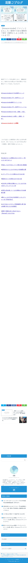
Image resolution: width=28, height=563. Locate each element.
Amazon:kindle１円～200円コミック (13, 97)
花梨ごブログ (14, 2)
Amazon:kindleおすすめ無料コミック (13, 93)
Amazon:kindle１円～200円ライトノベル (14, 107)
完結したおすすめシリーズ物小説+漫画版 (14, 165)
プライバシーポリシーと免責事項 (13, 559)
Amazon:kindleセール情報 (10, 123)
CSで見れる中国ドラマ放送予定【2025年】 (14, 514)
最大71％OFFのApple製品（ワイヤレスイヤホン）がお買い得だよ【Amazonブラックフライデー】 (15, 527)
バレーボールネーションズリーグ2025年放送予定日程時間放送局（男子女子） (14, 501)
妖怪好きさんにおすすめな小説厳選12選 (14, 169)
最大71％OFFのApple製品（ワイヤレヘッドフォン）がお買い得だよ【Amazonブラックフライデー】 (15, 519)
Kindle (3, 25)
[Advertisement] (14, 62)
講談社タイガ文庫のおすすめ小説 (12, 179)
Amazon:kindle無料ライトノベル (12, 102)
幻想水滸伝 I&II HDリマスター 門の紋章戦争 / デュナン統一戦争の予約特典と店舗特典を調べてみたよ (14, 508)
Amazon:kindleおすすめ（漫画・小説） (14, 111)
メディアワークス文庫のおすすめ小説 (13, 174)
